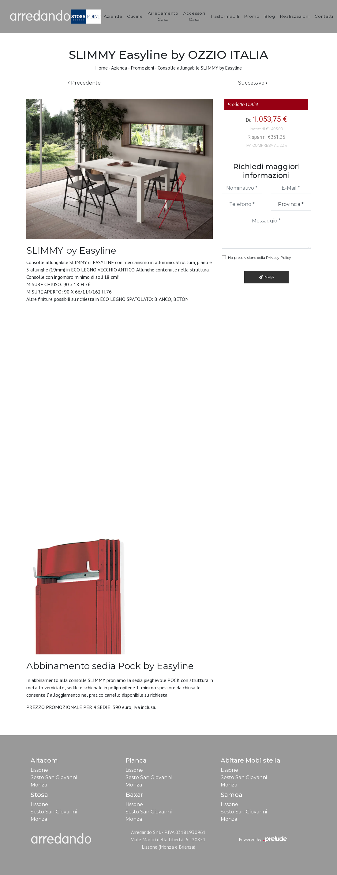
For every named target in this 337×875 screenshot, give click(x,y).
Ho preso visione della (259, 257)
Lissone (39, 770)
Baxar (134, 794)
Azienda (113, 16)
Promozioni (142, 68)
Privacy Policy (278, 257)
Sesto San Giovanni (54, 777)
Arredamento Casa (163, 16)
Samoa (231, 794)
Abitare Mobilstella (250, 760)
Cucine (135, 16)
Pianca (136, 760)
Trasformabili (224, 16)
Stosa (39, 794)
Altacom (44, 760)
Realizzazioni (295, 16)
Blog (269, 16)
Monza (39, 785)
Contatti (324, 16)
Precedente (84, 83)
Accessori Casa (194, 16)
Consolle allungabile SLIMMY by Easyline (200, 68)
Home (101, 68)
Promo (252, 16)
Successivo (253, 83)
